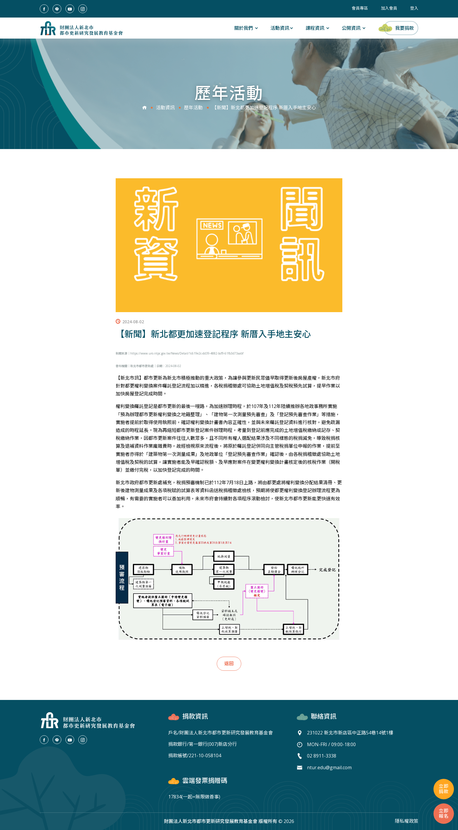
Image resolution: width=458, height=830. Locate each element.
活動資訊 (282, 28)
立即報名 (444, 813)
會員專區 (360, 8)
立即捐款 (444, 789)
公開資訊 (354, 28)
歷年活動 (193, 108)
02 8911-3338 (321, 755)
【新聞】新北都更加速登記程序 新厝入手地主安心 (264, 108)
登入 (414, 8)
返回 (229, 663)
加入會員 (389, 8)
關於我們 (246, 28)
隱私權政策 (406, 821)
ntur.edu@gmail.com (329, 767)
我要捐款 (399, 28)
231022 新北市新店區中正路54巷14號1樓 (350, 732)
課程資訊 (318, 28)
